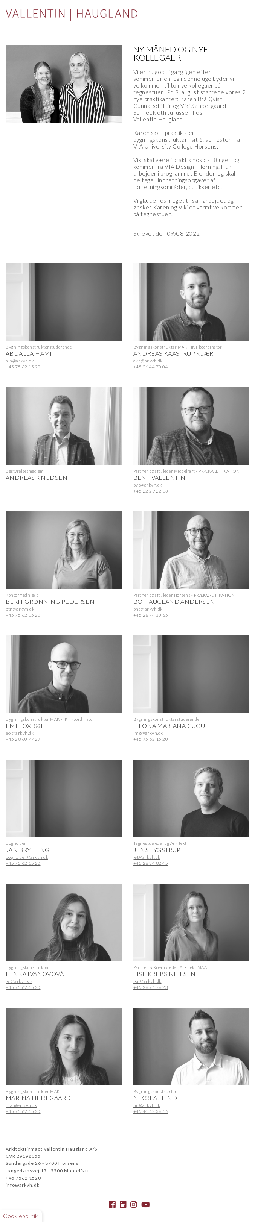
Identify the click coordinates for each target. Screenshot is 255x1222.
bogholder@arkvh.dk (27, 857)
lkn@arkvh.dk (147, 981)
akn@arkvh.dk (148, 361)
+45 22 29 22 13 (150, 491)
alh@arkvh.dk (20, 361)
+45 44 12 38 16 (150, 1111)
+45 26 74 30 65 (150, 615)
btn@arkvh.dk (20, 609)
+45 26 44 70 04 (150, 367)
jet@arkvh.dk (146, 857)
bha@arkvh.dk (148, 609)
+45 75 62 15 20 (23, 367)
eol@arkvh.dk (20, 733)
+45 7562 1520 (23, 1178)
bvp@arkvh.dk (147, 485)
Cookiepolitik (20, 1216)
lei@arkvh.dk (19, 981)
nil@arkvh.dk (146, 1105)
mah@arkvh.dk (21, 1105)
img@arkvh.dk (148, 733)
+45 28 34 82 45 (150, 863)
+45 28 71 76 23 (150, 987)
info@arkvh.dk (23, 1185)
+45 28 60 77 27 (23, 739)
